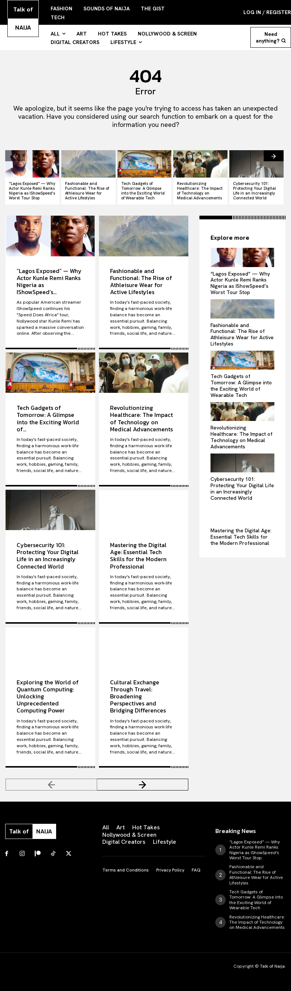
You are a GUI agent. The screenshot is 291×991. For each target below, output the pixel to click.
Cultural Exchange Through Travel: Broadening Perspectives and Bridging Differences (138, 696)
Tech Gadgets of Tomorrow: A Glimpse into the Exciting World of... (48, 418)
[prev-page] (15, 155)
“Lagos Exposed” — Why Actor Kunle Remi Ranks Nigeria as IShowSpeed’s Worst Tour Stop (32, 191)
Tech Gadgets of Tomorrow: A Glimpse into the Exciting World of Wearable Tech (143, 191)
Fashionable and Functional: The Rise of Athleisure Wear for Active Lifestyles (87, 191)
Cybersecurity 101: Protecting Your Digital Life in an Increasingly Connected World (254, 191)
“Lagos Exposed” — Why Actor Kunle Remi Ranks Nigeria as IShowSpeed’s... (49, 281)
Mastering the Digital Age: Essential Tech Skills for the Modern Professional (138, 555)
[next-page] (274, 155)
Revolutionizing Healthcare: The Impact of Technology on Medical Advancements (200, 191)
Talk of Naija (272, 966)
